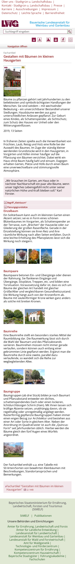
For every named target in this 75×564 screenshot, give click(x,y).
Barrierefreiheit (55, 13)
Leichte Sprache (31, 13)
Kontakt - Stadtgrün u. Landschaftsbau (26, 5)
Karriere (7, 9)
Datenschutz (10, 13)
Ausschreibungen (27, 9)
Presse (58, 5)
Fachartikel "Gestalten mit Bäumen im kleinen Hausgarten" (34, 487)
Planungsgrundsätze (17, 207)
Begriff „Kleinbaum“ (16, 202)
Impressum (49, 9)
